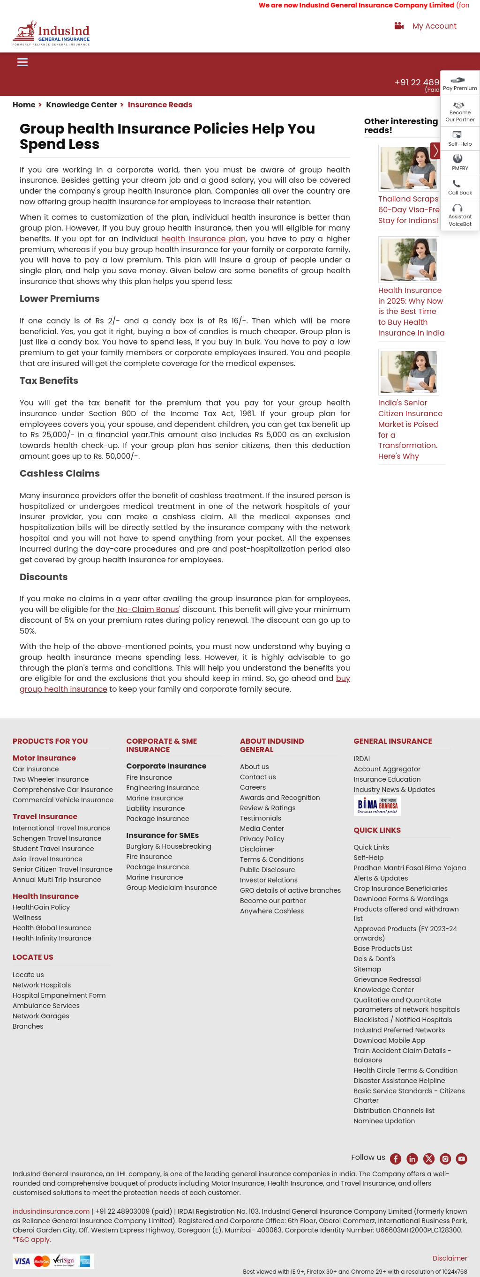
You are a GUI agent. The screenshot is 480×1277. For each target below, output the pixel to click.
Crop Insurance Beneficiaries (401, 888)
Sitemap (368, 969)
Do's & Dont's (375, 958)
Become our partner (273, 900)
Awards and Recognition (280, 797)
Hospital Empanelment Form (59, 995)
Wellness (27, 917)
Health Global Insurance (53, 928)
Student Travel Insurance (53, 848)
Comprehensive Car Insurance (63, 789)
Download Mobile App (390, 1040)
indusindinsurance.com (52, 1211)
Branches (28, 1026)
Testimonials (260, 818)
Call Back (460, 192)
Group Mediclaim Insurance (172, 887)
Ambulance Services (46, 1005)
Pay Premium (460, 88)
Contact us (258, 777)
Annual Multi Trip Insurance (57, 879)
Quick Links (372, 847)
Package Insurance (158, 818)
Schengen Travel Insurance (57, 838)
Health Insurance (46, 896)
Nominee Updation (384, 1121)
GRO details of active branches (290, 890)
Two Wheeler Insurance (51, 779)
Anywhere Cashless (272, 911)
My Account (434, 26)
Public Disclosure (267, 869)
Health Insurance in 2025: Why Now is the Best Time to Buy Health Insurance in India (411, 311)
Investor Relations (269, 880)
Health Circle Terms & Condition (406, 1070)
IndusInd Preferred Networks (399, 1030)
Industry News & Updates (394, 789)
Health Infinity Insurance (53, 938)
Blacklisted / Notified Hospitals (403, 1019)
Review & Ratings (268, 808)
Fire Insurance (149, 777)
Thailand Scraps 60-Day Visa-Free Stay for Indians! (411, 210)
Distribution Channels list (394, 1110)
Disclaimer (257, 849)
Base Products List (383, 948)
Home (24, 104)
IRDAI (362, 758)
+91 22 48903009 (430, 82)
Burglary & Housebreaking (169, 846)
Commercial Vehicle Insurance (63, 800)
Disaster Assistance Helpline (399, 1080)
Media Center (262, 828)
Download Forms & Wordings (401, 899)
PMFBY (460, 168)
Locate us (28, 974)
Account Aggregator (387, 769)
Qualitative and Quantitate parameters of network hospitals (407, 1004)
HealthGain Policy (41, 907)
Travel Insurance (45, 816)
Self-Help (460, 144)
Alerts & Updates (381, 878)
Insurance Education (387, 779)
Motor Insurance (44, 758)
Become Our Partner (460, 116)
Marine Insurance (155, 798)
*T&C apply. (32, 1239)
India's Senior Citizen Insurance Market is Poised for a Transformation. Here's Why (410, 429)
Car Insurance (36, 769)
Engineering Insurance (163, 787)
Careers (253, 787)
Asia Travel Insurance (47, 859)
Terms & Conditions (272, 859)
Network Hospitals (42, 985)
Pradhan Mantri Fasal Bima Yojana (410, 868)
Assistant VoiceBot (460, 220)
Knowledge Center (81, 104)
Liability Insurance (156, 808)
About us (254, 766)
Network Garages (41, 1016)
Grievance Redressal (387, 979)
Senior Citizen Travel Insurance (62, 869)
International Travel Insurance (61, 828)
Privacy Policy (262, 839)
